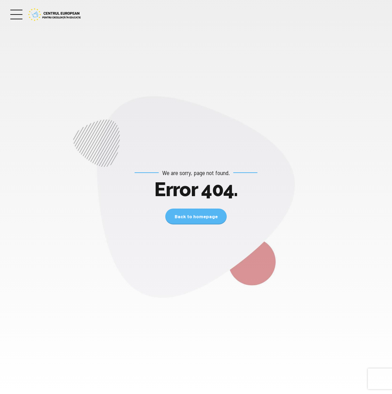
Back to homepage (196, 216)
